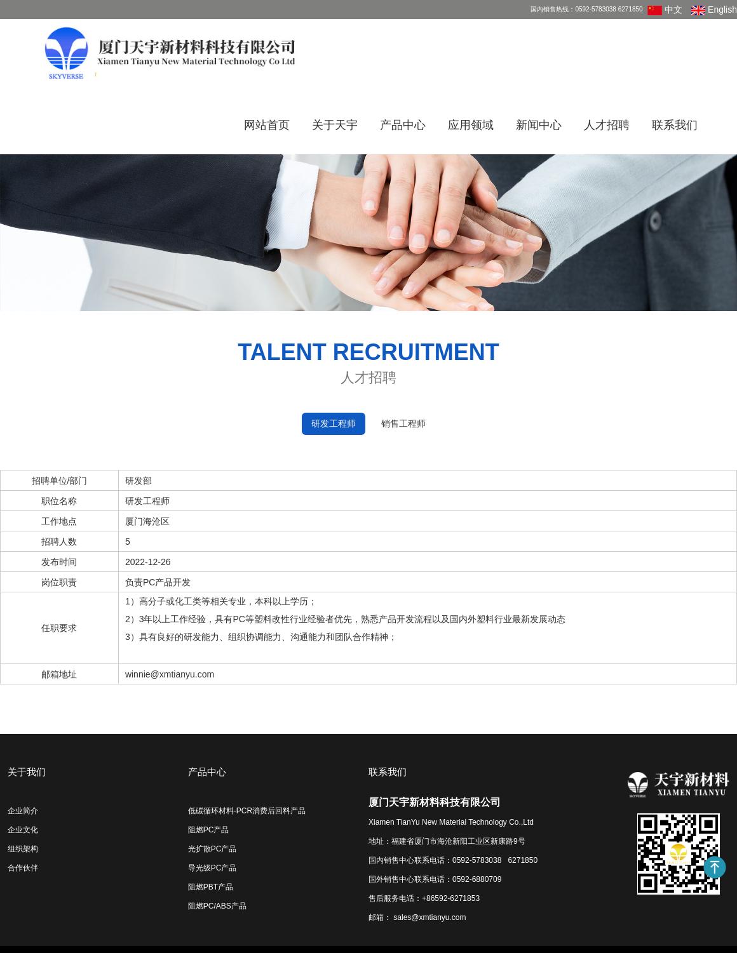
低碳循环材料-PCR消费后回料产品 (247, 810)
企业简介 (23, 810)
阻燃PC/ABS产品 (217, 906)
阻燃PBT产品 (210, 887)
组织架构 (23, 848)
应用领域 (471, 125)
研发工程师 (333, 423)
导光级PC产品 (212, 867)
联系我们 (675, 125)
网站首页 (267, 125)
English (714, 9)
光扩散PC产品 (212, 848)
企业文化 (23, 829)
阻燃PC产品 (208, 829)
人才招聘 (607, 125)
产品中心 (403, 125)
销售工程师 (403, 423)
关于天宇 (335, 125)
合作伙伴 (23, 867)
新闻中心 (539, 125)
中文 (664, 9)
